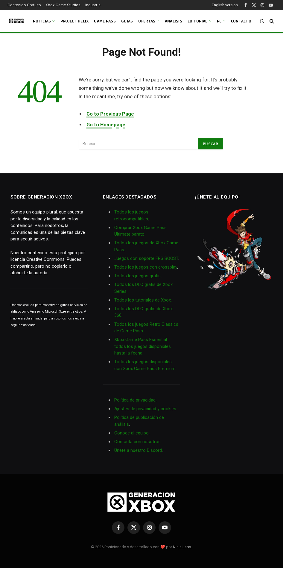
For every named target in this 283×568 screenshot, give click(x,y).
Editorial (198, 21)
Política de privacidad (135, 400)
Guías (127, 21)
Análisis (173, 21)
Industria (93, 5)
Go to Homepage (105, 125)
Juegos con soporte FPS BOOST (146, 258)
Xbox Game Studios (62, 5)
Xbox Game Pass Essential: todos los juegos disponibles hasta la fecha (142, 346)
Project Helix (74, 21)
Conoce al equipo (131, 433)
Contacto (241, 21)
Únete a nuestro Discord (138, 450)
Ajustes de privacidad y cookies (145, 408)
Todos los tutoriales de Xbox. (143, 300)
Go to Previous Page (110, 114)
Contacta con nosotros (137, 441)
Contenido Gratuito (24, 5)
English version (225, 5)
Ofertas (146, 21)
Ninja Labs (182, 547)
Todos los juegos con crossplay (145, 267)
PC (219, 21)
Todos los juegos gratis (137, 275)
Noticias (42, 21)
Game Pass (105, 21)
